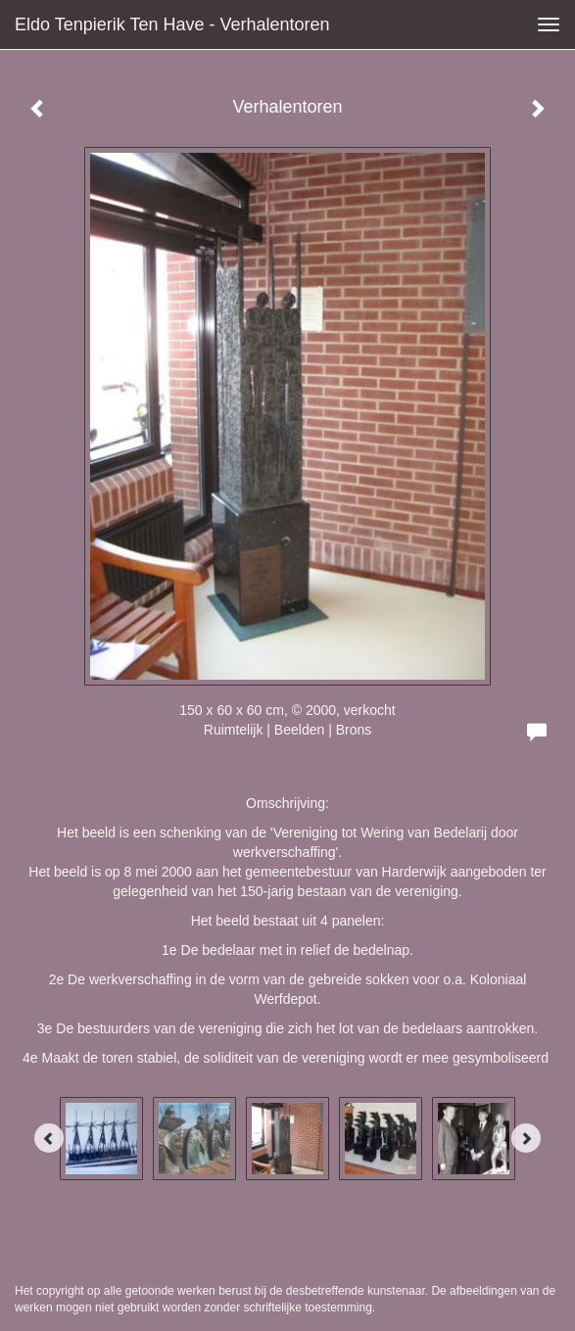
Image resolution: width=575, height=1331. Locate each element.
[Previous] (49, 1138)
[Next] (526, 1138)
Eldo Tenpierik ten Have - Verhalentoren (172, 24)
